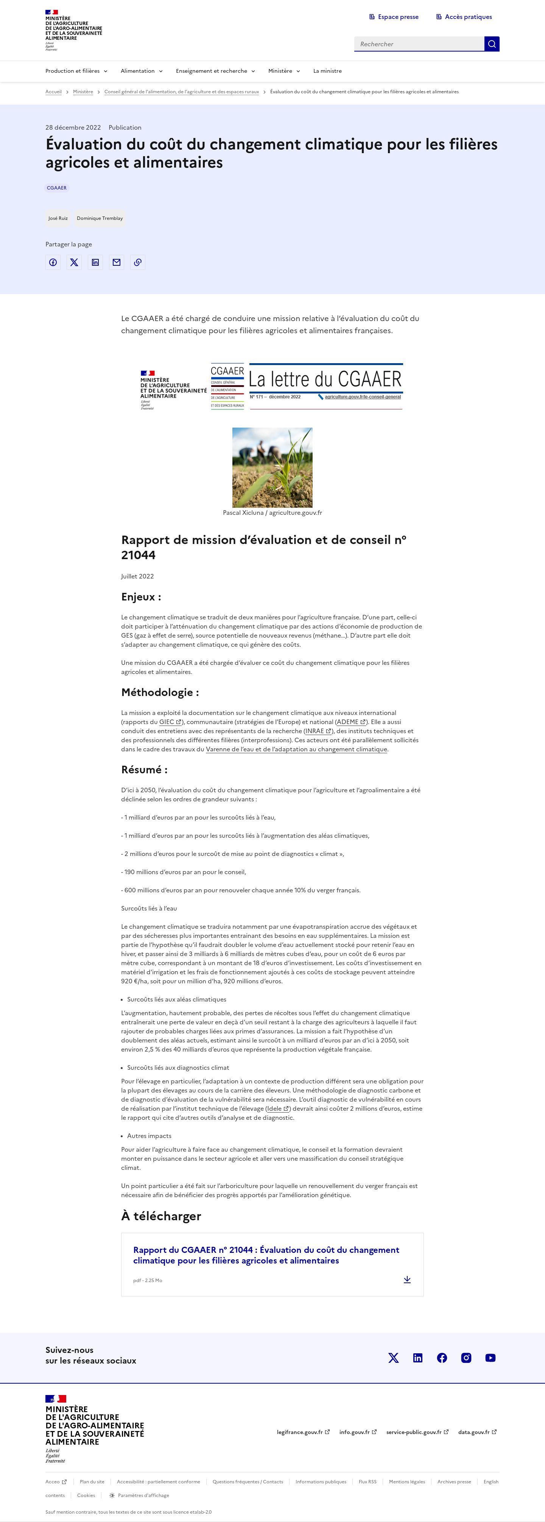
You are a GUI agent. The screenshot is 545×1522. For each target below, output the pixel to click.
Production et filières (72, 71)
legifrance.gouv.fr (300, 1432)
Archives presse (454, 1481)
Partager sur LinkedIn (95, 262)
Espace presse (398, 16)
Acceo (52, 1481)
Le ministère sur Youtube (490, 1358)
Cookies (86, 1495)
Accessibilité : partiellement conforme (158, 1481)
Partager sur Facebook (53, 262)
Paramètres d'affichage (143, 1495)
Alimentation (138, 71)
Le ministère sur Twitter (394, 1358)
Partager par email (116, 262)
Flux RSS (368, 1481)
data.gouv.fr (474, 1432)
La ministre (327, 71)
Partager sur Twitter (74, 262)
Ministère (280, 71)
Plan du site (92, 1481)
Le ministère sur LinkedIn (418, 1358)
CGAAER (57, 188)
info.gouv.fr (354, 1432)
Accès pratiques (468, 16)
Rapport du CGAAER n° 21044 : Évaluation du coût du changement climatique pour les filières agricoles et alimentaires (266, 1255)
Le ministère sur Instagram (466, 1358)
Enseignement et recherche (211, 71)
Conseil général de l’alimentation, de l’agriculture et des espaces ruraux (181, 91)
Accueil (53, 91)
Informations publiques (321, 1481)
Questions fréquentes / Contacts (248, 1481)
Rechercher (492, 44)
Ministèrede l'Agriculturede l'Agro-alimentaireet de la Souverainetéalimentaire (73, 28)
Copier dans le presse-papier (137, 262)
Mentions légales (407, 1481)
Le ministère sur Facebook (442, 1358)
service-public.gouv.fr (414, 1432)
